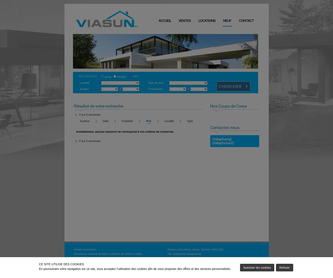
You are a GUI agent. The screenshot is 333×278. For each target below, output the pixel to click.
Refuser (284, 267)
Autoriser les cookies (257, 267)
